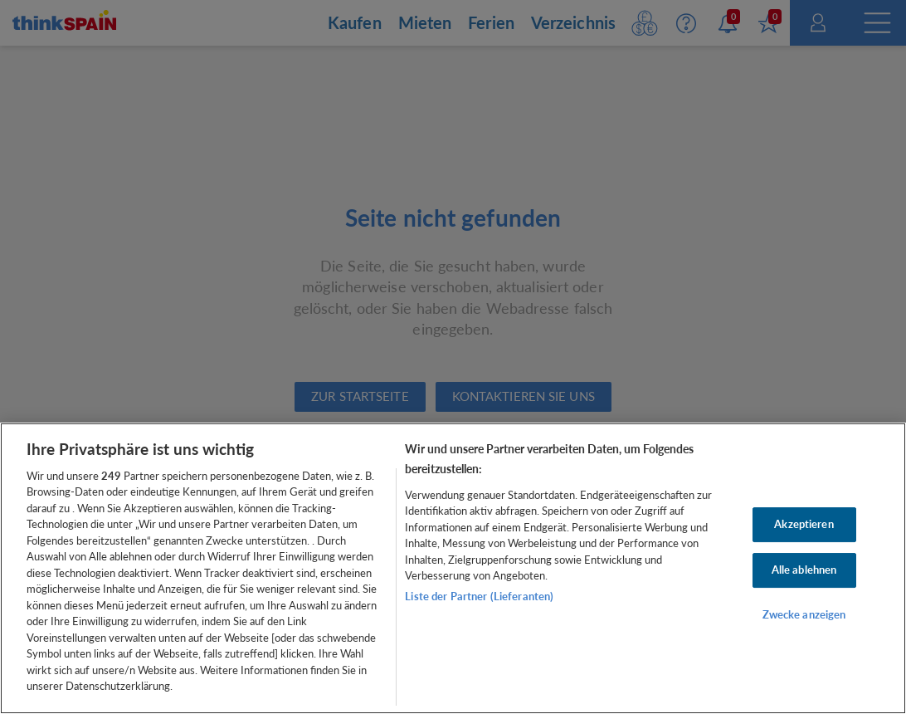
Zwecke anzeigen (804, 614)
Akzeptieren (803, 524)
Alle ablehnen (804, 569)
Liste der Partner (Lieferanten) (479, 596)
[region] (453, 568)
